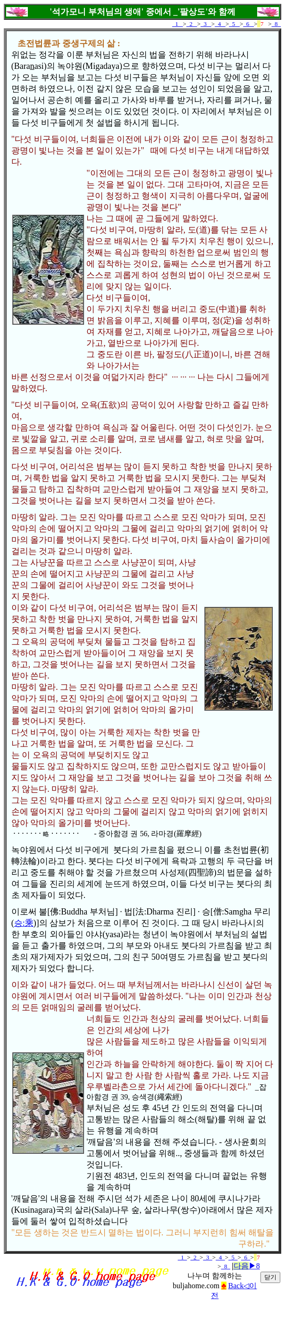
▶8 (247, 1266)
